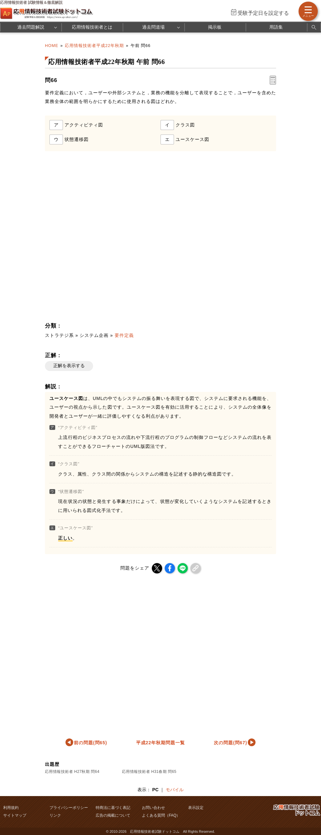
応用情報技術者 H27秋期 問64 (72, 771)
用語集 (276, 27)
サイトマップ (14, 815)
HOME (51, 45)
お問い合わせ (153, 807)
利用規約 (11, 807)
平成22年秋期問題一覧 (160, 742)
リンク (55, 815)
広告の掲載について (113, 815)
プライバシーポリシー (68, 807)
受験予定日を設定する (263, 13)
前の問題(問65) (90, 742)
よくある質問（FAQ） (161, 815)
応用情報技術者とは (92, 27)
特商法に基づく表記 (113, 807)
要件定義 (124, 335)
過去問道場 (153, 27)
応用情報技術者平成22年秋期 (94, 45)
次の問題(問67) (230, 742)
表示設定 (196, 807)
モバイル (175, 789)
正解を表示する (69, 365)
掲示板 (214, 27)
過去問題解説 (30, 27)
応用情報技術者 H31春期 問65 (149, 771)
